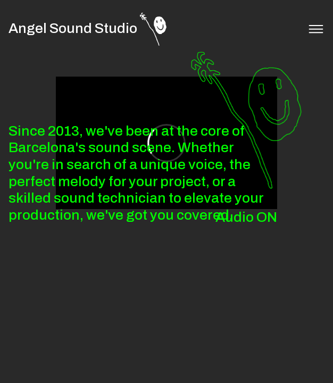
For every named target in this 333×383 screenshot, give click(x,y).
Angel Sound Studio (73, 28)
